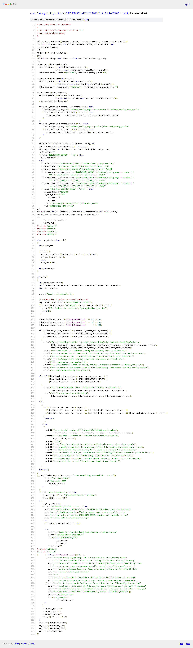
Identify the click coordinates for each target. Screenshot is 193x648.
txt (181, 643)
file (86, 20)
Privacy (24, 643)
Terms (31, 643)
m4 (126, 13)
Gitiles (16, 643)
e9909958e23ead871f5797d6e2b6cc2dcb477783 (92, 13)
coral (33, 13)
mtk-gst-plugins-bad (50, 13)
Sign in (187, 4)
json (188, 643)
